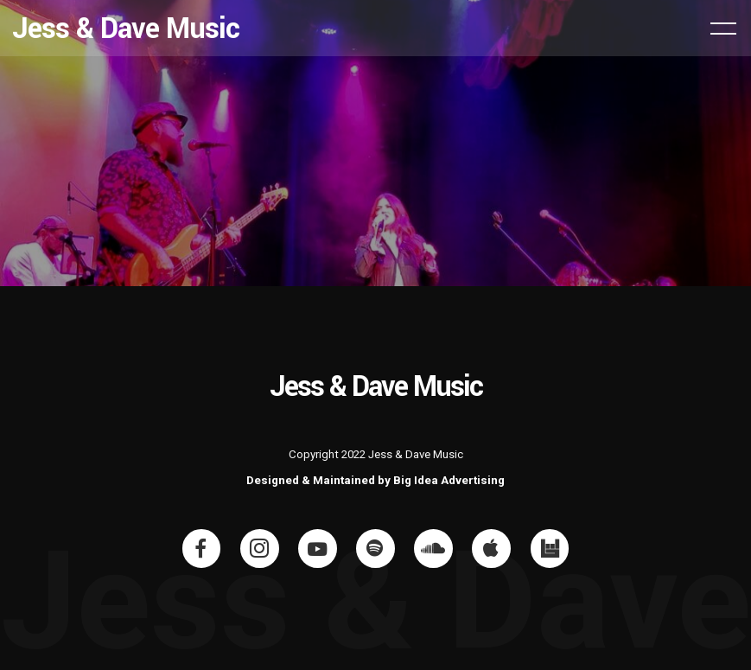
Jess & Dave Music (125, 28)
